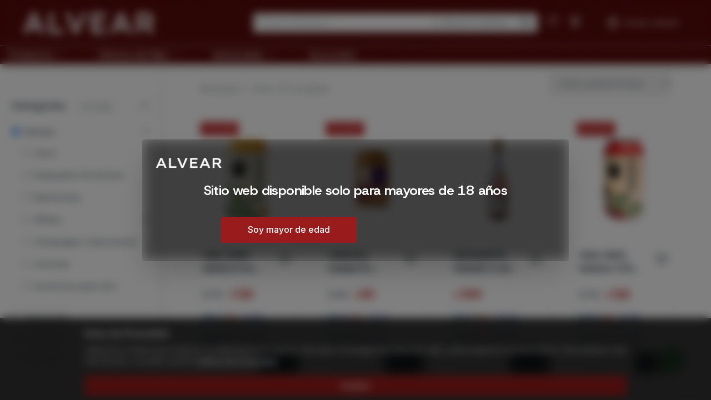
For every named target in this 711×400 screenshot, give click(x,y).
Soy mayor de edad (289, 229)
